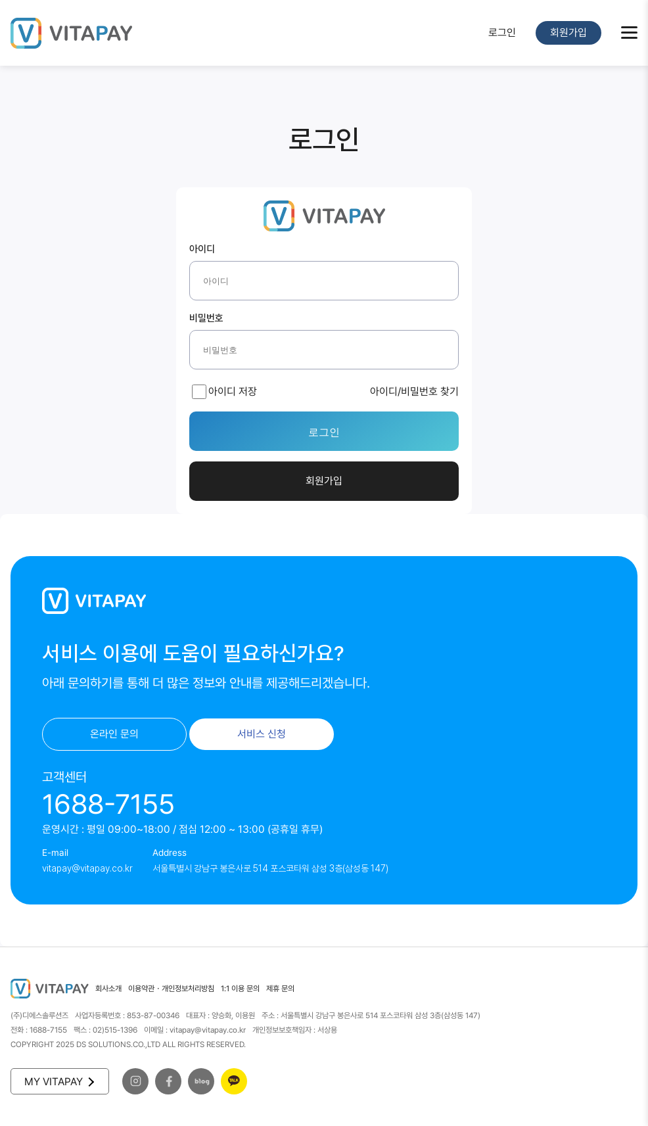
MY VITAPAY (58, 1081)
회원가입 (568, 32)
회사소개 (108, 988)
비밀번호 (206, 319)
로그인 (502, 32)
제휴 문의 (280, 988)
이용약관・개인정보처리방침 (171, 988)
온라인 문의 (114, 734)
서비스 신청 (261, 734)
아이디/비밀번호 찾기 (414, 391)
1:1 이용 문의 (240, 988)
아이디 (202, 250)
